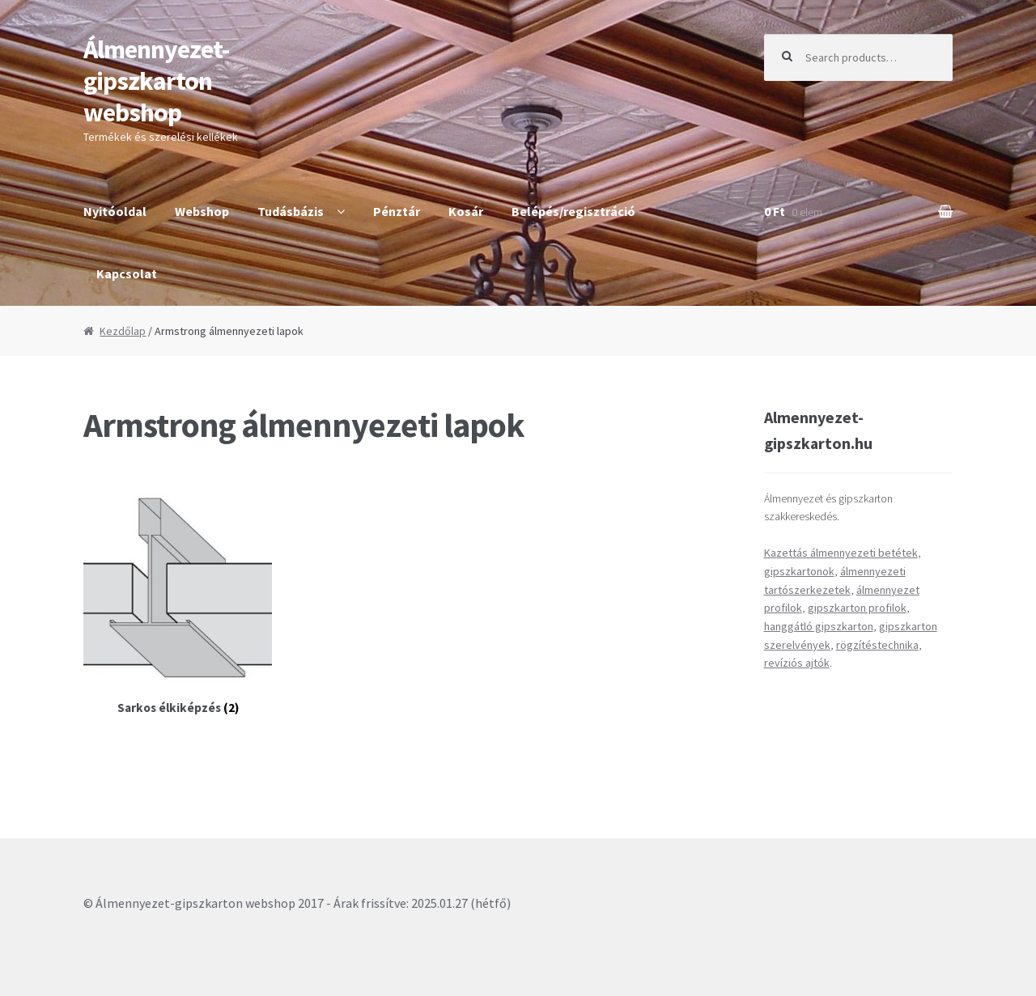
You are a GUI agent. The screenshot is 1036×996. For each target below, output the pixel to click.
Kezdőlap (123, 331)
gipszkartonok (799, 571)
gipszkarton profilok (857, 607)
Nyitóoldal (114, 211)
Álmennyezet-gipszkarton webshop (156, 81)
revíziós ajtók (797, 662)
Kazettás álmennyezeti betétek (841, 552)
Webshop (202, 211)
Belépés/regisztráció (573, 211)
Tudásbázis (290, 211)
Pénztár (396, 211)
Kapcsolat (126, 273)
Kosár (465, 211)
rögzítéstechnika (877, 645)
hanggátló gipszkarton (818, 626)
